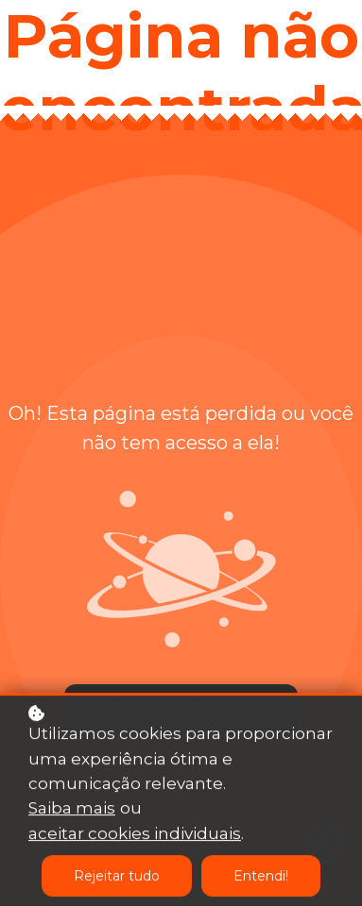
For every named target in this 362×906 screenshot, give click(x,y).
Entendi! (260, 876)
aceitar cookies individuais (134, 834)
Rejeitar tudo (117, 876)
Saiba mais (71, 808)
